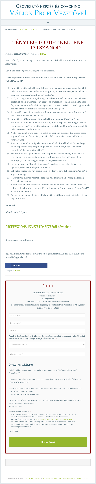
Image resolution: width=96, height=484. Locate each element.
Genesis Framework (52, 479)
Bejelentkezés (81, 479)
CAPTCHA (13, 431)
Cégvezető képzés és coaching (48, 6)
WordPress (68, 479)
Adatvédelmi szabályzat (20, 411)
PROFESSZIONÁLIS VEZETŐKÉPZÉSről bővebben (38, 226)
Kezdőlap (23, 30)
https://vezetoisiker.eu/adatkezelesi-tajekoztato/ (54, 419)
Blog (35, 30)
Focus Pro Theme (32, 479)
